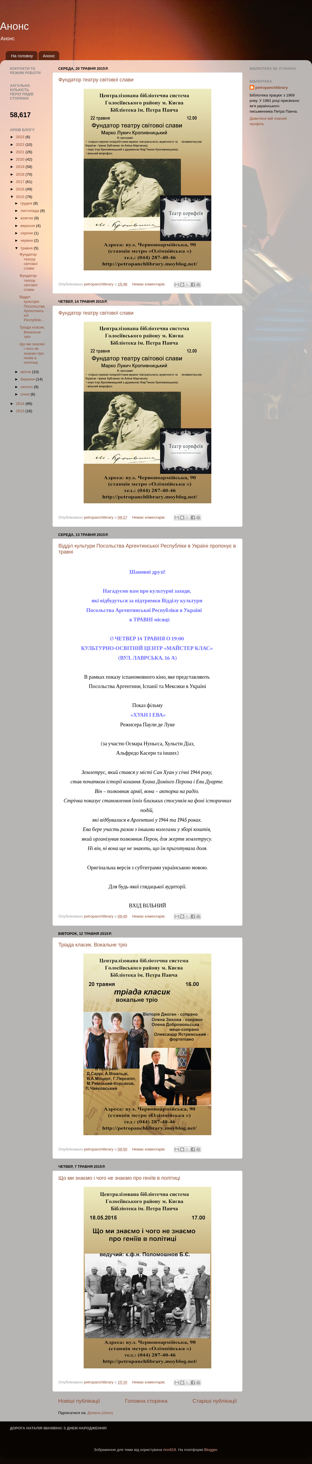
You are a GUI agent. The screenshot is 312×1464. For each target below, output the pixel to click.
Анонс (14, 26)
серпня (27, 233)
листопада (30, 211)
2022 (21, 144)
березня (28, 379)
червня (27, 240)
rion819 (169, 1450)
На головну (22, 55)
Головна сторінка (146, 1401)
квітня (26, 372)
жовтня (27, 218)
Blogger (210, 1450)
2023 (21, 137)
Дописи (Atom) (100, 1413)
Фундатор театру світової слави (96, 80)
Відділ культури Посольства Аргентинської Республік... (32, 308)
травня (27, 248)
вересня (28, 226)
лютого (27, 387)
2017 (21, 182)
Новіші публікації (79, 1401)
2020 (21, 159)
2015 (21, 197)
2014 (21, 403)
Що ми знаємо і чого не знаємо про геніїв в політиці (119, 1178)
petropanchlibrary (271, 87)
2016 (21, 189)
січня (25, 394)
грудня (26, 203)
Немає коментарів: (149, 284)
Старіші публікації (215, 1401)
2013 (21, 411)
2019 (21, 167)
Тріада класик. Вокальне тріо (92, 945)
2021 (21, 152)
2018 (21, 174)
